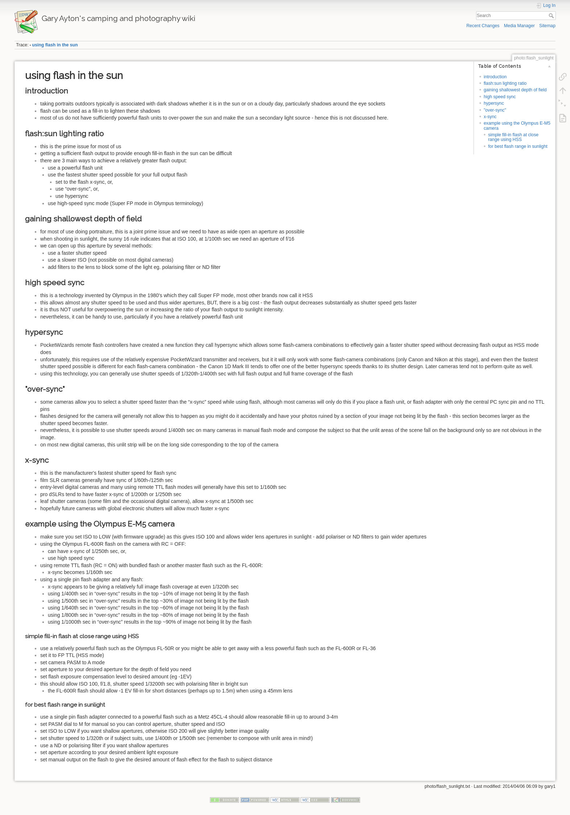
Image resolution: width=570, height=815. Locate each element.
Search (552, 15)
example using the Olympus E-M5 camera (517, 125)
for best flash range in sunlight (517, 146)
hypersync (494, 103)
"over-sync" (495, 110)
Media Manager (519, 25)
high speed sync (500, 96)
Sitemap (547, 25)
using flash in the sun (55, 44)
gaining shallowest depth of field (515, 89)
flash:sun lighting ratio (505, 83)
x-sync (490, 116)
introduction (495, 76)
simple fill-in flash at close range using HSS (513, 137)
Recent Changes (482, 25)
